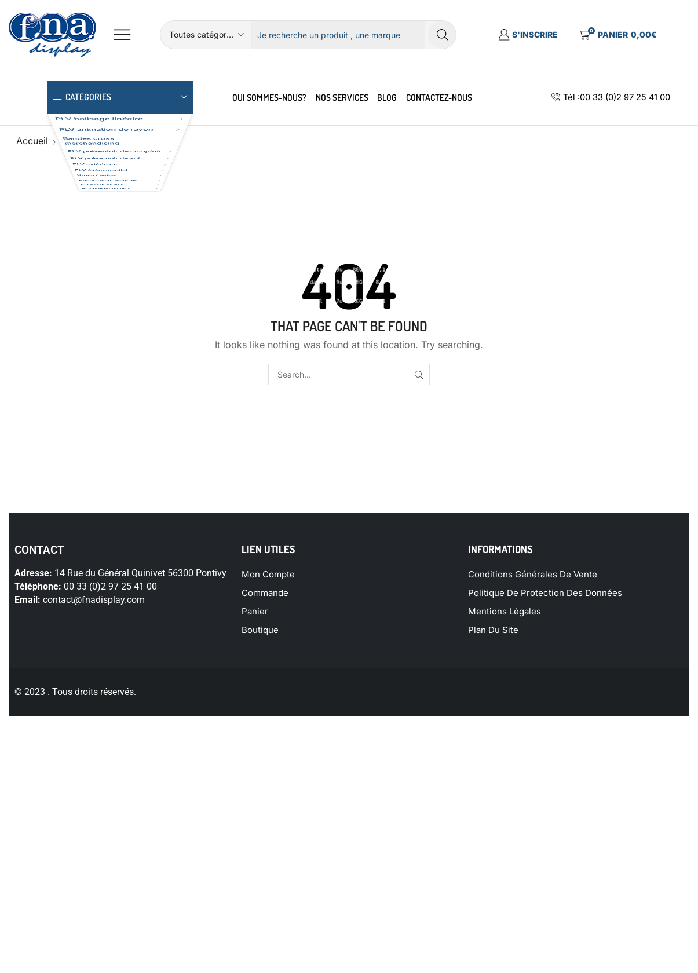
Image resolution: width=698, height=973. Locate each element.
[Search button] (442, 35)
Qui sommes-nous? (269, 97)
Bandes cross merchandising (86, 177)
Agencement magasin (101, 321)
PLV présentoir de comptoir (113, 206)
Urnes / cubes (84, 298)
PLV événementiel (92, 275)
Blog (387, 97)
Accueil (32, 141)
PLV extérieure (84, 252)
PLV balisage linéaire (98, 124)
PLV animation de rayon (105, 147)
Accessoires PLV (90, 344)
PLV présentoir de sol (100, 229)
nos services (342, 97)
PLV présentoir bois (96, 367)
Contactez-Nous (439, 97)
